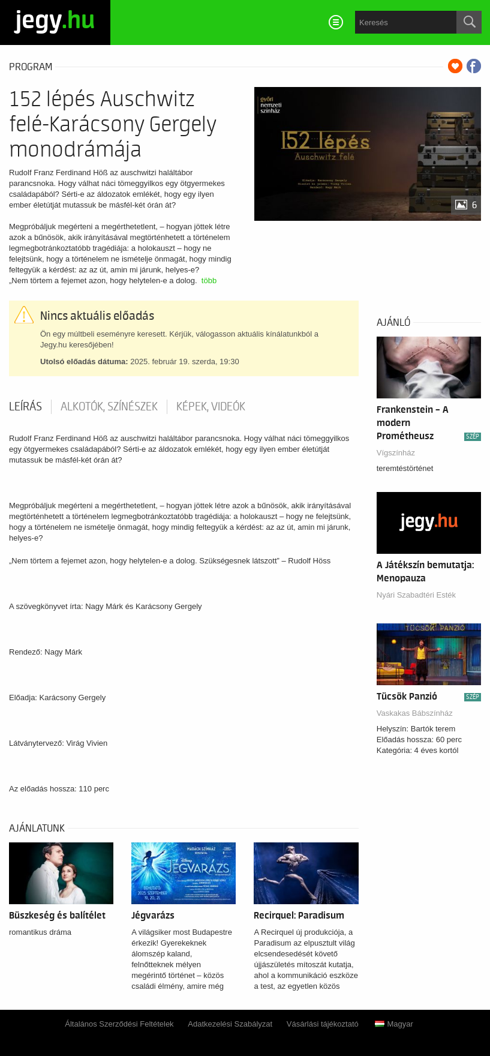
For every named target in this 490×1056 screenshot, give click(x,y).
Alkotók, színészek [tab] (109, 406)
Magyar (394, 1023)
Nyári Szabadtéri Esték (416, 594)
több (209, 280)
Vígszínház (396, 452)
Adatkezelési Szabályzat (230, 1023)
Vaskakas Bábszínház (415, 713)
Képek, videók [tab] (210, 406)
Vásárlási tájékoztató (323, 1023)
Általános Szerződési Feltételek (119, 1023)
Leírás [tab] (25, 406)
